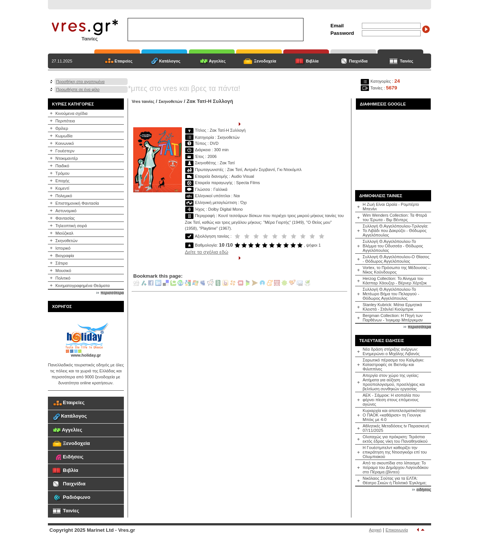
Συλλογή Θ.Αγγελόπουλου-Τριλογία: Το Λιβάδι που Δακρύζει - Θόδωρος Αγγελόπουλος (395, 230)
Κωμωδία (64, 136)
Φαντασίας (65, 218)
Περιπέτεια (65, 121)
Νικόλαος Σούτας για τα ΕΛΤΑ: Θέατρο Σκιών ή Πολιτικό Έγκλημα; (395, 480)
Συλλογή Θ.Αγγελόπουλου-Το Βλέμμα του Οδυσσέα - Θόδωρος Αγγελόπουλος (393, 246)
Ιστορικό (62, 248)
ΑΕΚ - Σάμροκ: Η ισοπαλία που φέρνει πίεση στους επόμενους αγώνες (391, 399)
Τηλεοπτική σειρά (71, 225)
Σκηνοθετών (66, 240)
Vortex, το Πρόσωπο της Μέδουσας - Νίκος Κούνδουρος (396, 269)
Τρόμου (62, 173)
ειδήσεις (424, 490)
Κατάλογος (169, 61)
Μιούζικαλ (64, 233)
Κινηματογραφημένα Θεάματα (82, 285)
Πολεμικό (63, 195)
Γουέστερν (64, 151)
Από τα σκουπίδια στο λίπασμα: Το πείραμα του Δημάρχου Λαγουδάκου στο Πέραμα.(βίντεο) (395, 467)
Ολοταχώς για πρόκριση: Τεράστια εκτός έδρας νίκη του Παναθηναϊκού (395, 438)
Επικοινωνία (396, 530)
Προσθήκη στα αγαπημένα (80, 81)
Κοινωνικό (64, 143)
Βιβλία (312, 61)
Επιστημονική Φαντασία (77, 203)
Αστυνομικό (65, 210)
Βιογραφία (64, 255)
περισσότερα (112, 293)
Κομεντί (62, 188)
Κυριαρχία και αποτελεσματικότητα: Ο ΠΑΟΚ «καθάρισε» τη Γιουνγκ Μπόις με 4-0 (395, 415)
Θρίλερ (61, 128)
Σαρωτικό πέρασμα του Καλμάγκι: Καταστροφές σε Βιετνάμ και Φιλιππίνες (393, 364)
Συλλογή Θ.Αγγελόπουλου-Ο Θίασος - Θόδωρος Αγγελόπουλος (396, 258)
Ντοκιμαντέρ (66, 158)
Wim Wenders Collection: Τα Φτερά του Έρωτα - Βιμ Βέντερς (395, 217)
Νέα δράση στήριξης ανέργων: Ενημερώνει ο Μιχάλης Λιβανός (391, 351)
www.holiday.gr (86, 355)
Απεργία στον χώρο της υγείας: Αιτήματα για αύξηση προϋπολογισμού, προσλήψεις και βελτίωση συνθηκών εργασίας (394, 382)
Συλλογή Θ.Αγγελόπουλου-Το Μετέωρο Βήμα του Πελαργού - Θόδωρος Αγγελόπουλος (391, 293)
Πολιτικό (62, 278)
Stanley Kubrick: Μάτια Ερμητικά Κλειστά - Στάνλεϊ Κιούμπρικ (392, 306)
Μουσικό (63, 270)
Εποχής (62, 181)
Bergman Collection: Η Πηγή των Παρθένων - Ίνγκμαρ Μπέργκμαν (393, 317)
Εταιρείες (123, 61)
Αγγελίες (217, 61)
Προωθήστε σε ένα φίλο (78, 89)
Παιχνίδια (358, 61)
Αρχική (375, 530)
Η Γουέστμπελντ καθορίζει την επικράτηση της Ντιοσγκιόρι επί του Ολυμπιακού (395, 452)
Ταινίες (407, 61)
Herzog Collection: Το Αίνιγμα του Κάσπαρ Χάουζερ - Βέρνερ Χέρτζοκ (395, 280)
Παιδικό (62, 166)
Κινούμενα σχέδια (71, 113)
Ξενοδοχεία (265, 61)
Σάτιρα (61, 263)
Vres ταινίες (143, 101)
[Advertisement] (393, 147)
